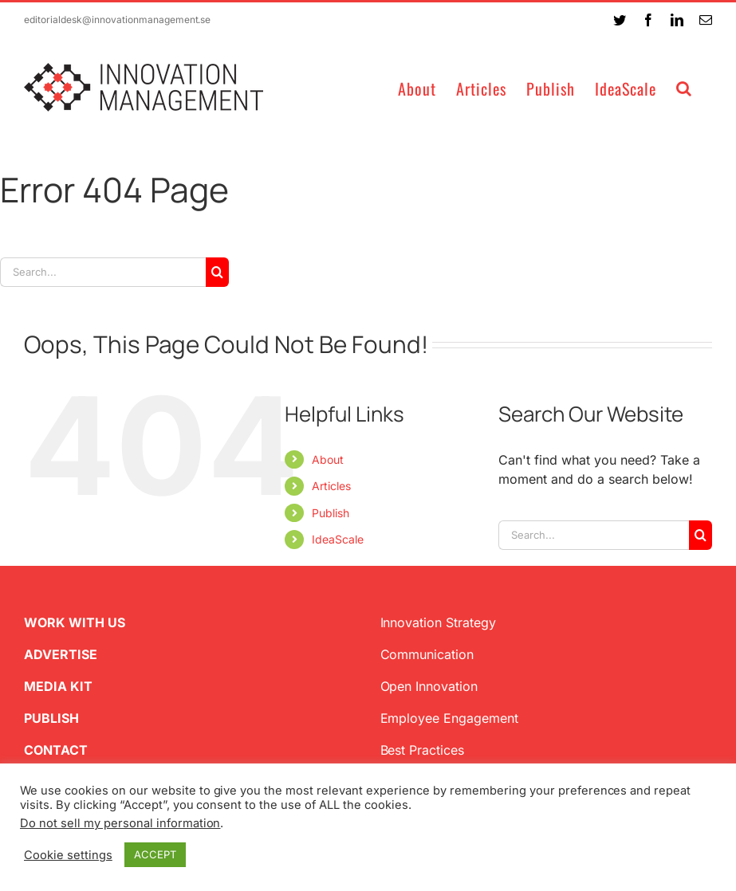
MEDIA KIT (58, 686)
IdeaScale (338, 539)
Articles (331, 486)
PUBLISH (51, 718)
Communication (427, 654)
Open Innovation (429, 686)
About (328, 459)
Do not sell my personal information (120, 823)
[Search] (217, 272)
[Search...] (103, 272)
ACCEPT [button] (155, 854)
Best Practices (422, 750)
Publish (330, 513)
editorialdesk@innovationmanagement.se (117, 20)
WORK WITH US (74, 622)
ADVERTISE (60, 654)
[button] (684, 87)
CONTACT (56, 750)
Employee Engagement (449, 718)
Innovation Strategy (438, 622)
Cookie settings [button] (68, 855)
